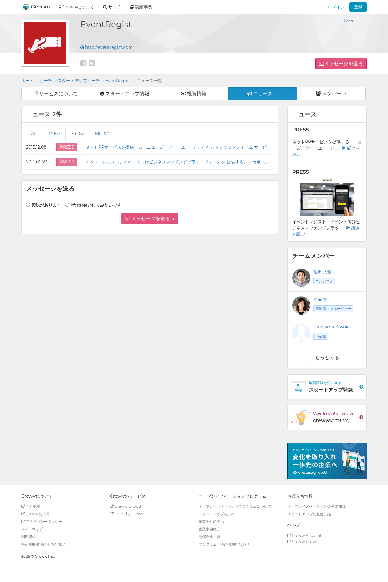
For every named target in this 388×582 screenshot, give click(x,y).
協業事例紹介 (209, 529)
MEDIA (102, 133)
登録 (358, 7)
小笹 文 (320, 299)
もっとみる (327, 357)
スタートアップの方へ (217, 514)
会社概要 (30, 506)
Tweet (349, 21)
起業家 (320, 336)
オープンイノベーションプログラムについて (235, 506)
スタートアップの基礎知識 (309, 514)
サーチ (45, 80)
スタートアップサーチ (79, 80)
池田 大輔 (322, 271)
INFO (54, 133)
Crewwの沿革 (35, 514)
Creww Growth (126, 506)
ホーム (27, 80)
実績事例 (141, 7)
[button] (149, 218)
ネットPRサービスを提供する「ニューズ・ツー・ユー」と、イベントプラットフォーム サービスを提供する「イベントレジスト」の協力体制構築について (233, 147)
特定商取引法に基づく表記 (43, 544)
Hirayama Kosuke (332, 327)
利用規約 (28, 536)
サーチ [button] (112, 7)
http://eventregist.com (106, 47)
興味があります (46, 205)
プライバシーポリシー (41, 521)
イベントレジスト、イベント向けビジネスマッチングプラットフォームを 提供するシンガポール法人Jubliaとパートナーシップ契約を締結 (217, 162)
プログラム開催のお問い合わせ (224, 544)
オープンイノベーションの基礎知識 (316, 506)
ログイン (336, 7)
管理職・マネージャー (333, 308)
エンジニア (324, 281)
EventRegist (118, 80)
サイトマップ (32, 529)
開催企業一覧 (209, 536)
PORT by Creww (127, 514)
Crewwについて (76, 7)
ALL (35, 133)
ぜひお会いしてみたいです (95, 205)
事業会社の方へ (211, 521)
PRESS (77, 133)
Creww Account (304, 535)
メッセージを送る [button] (343, 63)
